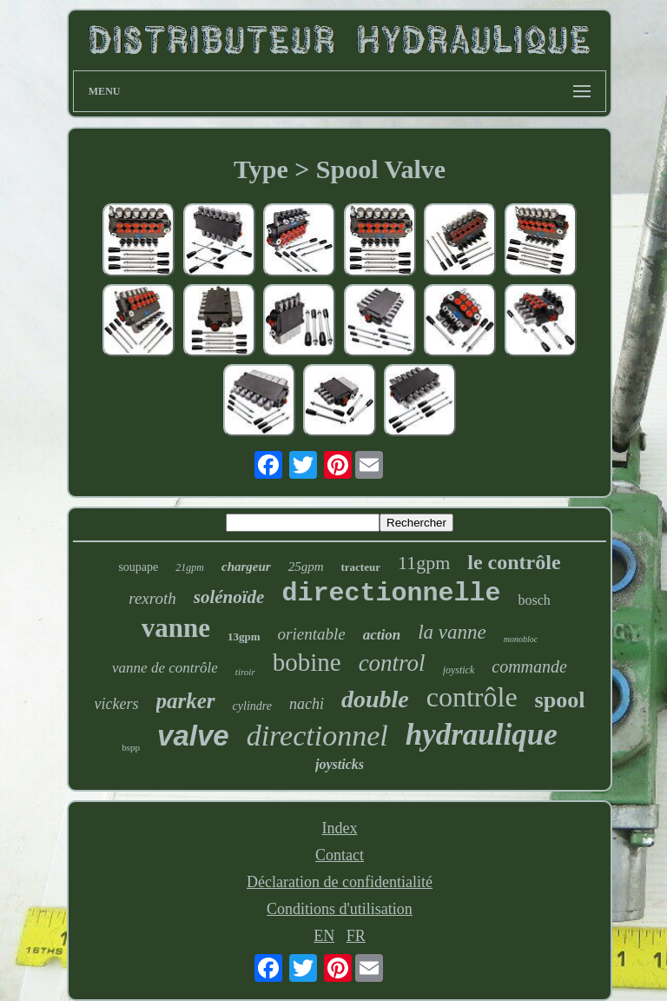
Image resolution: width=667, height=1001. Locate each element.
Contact (339, 855)
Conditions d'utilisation (340, 909)
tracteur (360, 566)
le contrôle (513, 562)
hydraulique (482, 735)
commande (529, 666)
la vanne (452, 632)
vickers (117, 704)
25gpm (306, 566)
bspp (131, 747)
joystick (459, 670)
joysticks (339, 764)
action (381, 634)
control (392, 663)
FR (356, 936)
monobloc (521, 639)
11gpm (424, 562)
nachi (306, 704)
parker (185, 701)
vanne (176, 628)
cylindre (252, 706)
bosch (534, 600)
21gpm (189, 567)
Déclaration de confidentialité (340, 882)
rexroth (152, 598)
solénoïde (229, 597)
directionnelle (390, 593)
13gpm (244, 636)
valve (193, 735)
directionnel (317, 735)
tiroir (245, 671)
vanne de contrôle (165, 668)
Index (339, 828)
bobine (307, 662)
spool (560, 700)
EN (324, 936)
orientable (312, 634)
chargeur (246, 566)
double (375, 699)
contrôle (472, 697)
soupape (138, 566)
